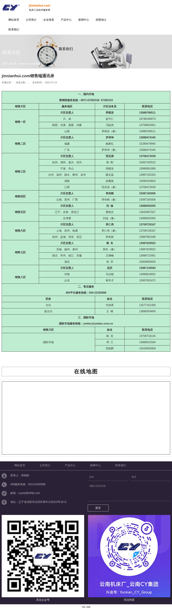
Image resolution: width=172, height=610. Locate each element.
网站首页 (13, 19)
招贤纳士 (101, 19)
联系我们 (13, 29)
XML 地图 (86, 607)
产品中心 (66, 19)
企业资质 (48, 19)
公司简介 (31, 19)
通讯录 (12, 63)
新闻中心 (83, 19)
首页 (5, 63)
